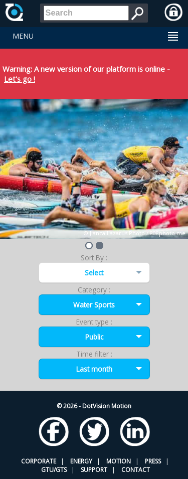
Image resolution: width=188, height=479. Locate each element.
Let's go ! (19, 79)
